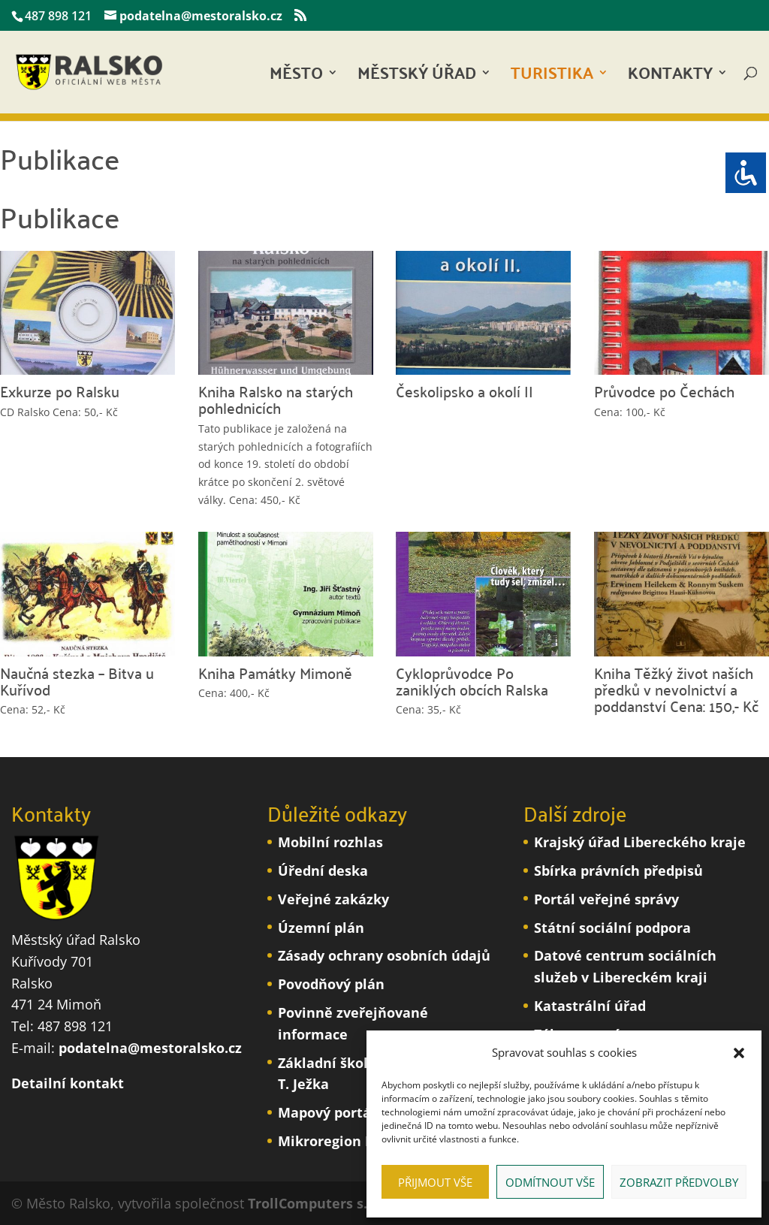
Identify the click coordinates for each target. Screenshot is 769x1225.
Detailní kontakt (67, 1083)
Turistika (552, 77)
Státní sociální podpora (612, 928)
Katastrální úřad (590, 1006)
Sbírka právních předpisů (618, 870)
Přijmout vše (435, 1182)
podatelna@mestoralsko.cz (150, 1048)
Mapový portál (326, 1112)
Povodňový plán (331, 984)
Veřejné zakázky (333, 899)
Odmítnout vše (550, 1182)
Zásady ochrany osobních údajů (384, 955)
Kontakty (670, 77)
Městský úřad (416, 77)
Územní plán (321, 928)
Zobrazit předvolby (679, 1182)
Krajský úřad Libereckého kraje (640, 842)
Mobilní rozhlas (330, 842)
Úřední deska (323, 870)
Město (296, 77)
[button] (738, 1053)
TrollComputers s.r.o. (318, 1203)
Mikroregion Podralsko (355, 1141)
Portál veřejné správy (606, 899)
